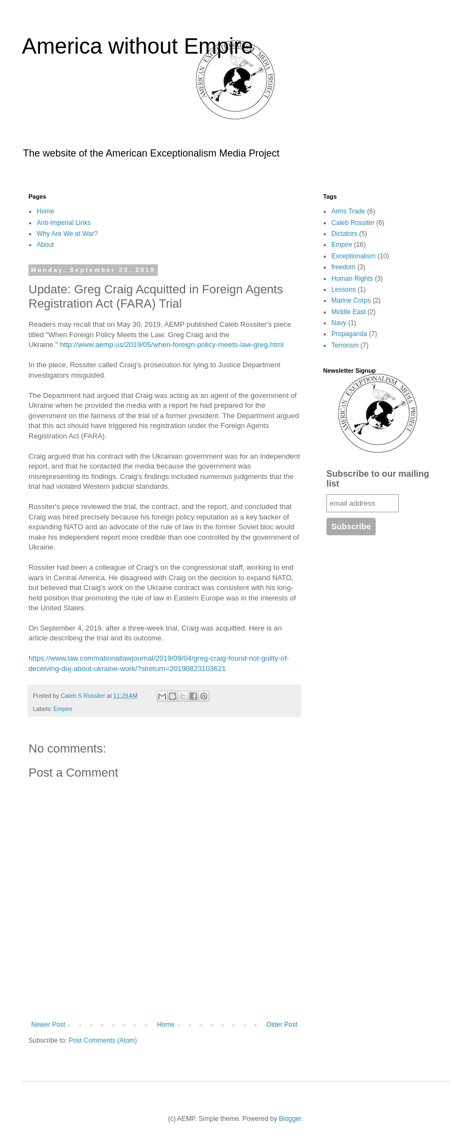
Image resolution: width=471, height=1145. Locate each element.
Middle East (348, 312)
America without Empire (137, 46)
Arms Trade (348, 211)
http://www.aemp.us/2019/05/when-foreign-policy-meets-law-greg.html (171, 344)
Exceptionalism (353, 256)
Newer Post (48, 1024)
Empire (63, 708)
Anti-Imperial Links (64, 223)
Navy (338, 323)
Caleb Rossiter (353, 223)
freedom (343, 267)
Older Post (281, 1024)
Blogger (290, 1119)
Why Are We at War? (67, 234)
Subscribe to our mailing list (377, 478)
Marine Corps (351, 300)
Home (45, 211)
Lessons (343, 289)
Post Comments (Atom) (102, 1040)
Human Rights (352, 278)
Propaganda (349, 334)
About (45, 244)
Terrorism (345, 345)
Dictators (344, 234)
